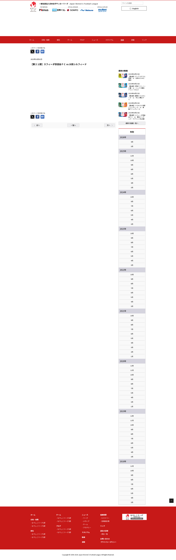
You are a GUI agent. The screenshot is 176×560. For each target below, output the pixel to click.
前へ (38, 125)
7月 (132, 206)
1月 (132, 356)
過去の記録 (104, 531)
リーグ (85, 518)
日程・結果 (46, 40)
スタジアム (109, 40)
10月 (132, 160)
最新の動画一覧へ (132, 123)
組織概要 (103, 515)
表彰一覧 (104, 534)
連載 (132, 40)
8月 (132, 169)
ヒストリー (105, 518)
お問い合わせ (105, 539)
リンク (144, 40)
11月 (132, 156)
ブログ (82, 40)
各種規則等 (105, 521)
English (135, 8)
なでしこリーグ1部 (38, 523)
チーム (69, 40)
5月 (132, 178)
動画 (122, 40)
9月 (132, 165)
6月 (132, 174)
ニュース (95, 40)
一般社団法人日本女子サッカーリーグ (68, 3)
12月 (132, 366)
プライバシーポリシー (108, 542)
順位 (58, 40)
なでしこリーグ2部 (38, 526)
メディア (86, 521)
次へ (108, 125)
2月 (132, 352)
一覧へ (73, 125)
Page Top (171, 501)
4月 (132, 142)
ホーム (31, 40)
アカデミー (87, 527)
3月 (132, 146)
